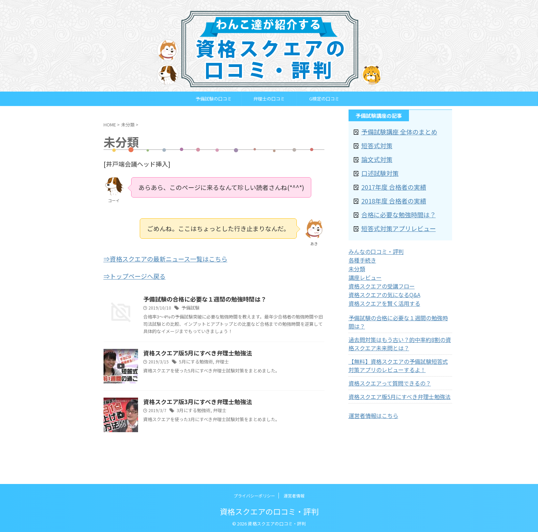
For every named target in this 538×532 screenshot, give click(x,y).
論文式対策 (374, 156)
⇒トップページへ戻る (135, 274)
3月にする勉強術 (192, 409)
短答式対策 (374, 144)
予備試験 (190, 306)
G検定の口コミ (324, 98)
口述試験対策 (376, 169)
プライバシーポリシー (254, 494)
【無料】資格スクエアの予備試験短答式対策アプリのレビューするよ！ (399, 346)
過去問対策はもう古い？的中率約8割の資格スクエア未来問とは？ (398, 324)
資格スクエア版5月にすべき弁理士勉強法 (194, 352)
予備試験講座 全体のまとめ (392, 131)
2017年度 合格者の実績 (388, 182)
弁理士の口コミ (269, 98)
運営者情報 (294, 494)
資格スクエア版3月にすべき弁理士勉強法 (194, 401)
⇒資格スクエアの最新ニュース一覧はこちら (165, 258)
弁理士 (219, 361)
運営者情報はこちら (370, 396)
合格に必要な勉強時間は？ (392, 207)
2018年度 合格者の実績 (388, 195)
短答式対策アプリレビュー (392, 220)
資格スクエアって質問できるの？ (385, 364)
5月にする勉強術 (195, 361)
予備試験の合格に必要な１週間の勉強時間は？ (201, 297)
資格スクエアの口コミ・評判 (269, 509)
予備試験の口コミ (214, 98)
